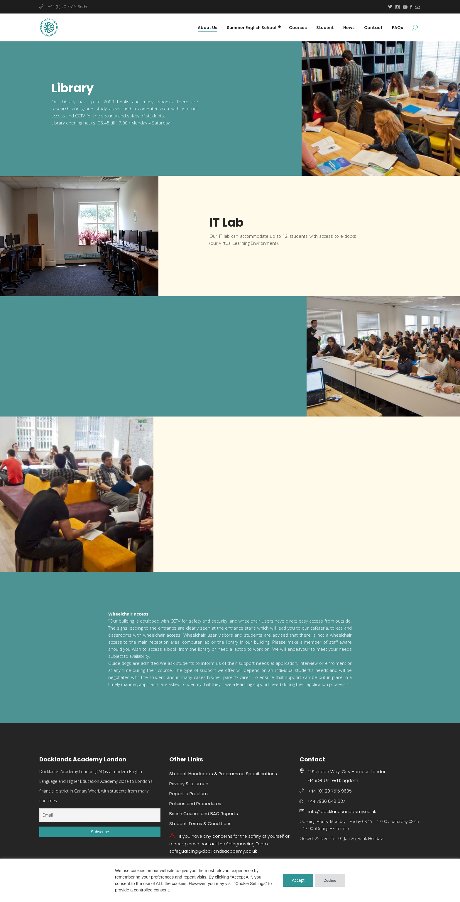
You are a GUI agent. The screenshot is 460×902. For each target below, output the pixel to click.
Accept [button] (298, 880)
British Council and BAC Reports (203, 813)
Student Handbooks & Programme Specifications (223, 774)
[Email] (99, 815)
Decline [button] (330, 880)
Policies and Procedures (195, 803)
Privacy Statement (189, 783)
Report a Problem (188, 793)
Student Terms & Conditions (200, 823)
